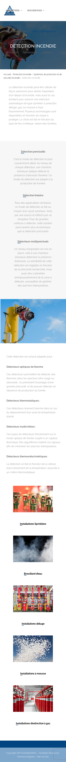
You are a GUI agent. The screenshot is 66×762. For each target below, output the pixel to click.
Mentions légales (26, 756)
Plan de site (43, 756)
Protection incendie (22, 74)
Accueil (7, 74)
